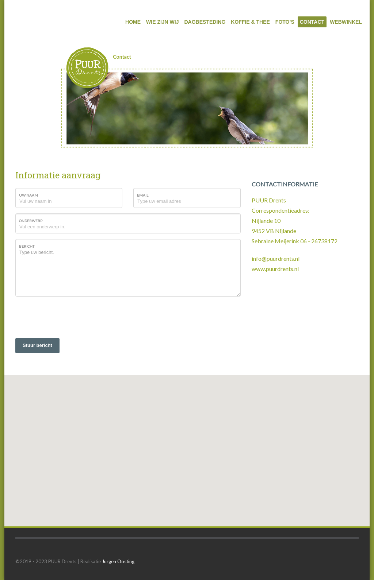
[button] (187, 444)
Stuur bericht (37, 345)
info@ (259, 258)
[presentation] (70, 316)
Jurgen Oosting (118, 561)
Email (142, 195)
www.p (260, 268)
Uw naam (28, 195)
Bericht (26, 246)
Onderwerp (30, 221)
